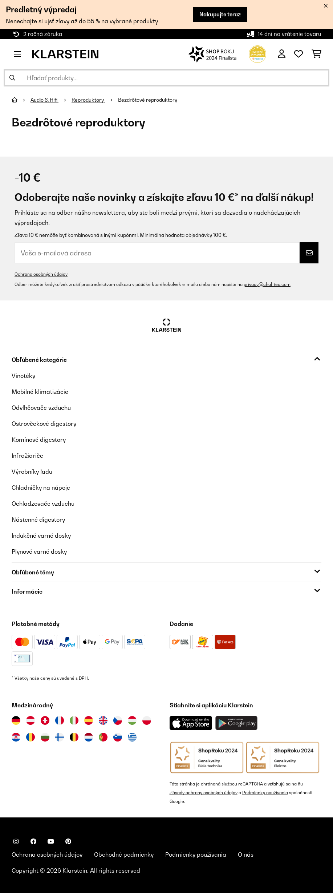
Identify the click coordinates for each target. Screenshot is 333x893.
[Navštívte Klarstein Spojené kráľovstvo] (103, 720)
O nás (245, 854)
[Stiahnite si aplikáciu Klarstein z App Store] (191, 723)
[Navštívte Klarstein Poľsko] (146, 720)
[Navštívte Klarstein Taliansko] (74, 720)
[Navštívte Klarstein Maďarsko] (132, 720)
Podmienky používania (265, 792)
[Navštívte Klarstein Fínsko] (59, 737)
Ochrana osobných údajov (41, 274)
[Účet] (281, 54)
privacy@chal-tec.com (267, 284)
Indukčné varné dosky (41, 535)
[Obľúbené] (298, 54)
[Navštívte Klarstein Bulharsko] (45, 737)
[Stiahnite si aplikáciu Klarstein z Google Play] (236, 723)
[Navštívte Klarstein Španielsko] (88, 720)
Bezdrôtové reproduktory (148, 100)
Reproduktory (88, 100)
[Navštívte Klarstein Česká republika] (117, 720)
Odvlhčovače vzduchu (41, 407)
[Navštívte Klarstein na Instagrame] (16, 841)
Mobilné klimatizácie (40, 391)
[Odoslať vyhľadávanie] (12, 77)
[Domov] (21, 100)
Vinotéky (23, 375)
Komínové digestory (39, 439)
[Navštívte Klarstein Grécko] (132, 737)
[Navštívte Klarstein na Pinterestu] (68, 841)
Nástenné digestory (38, 519)
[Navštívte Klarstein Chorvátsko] (16, 737)
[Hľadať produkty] (166, 77)
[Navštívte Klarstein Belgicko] (74, 737)
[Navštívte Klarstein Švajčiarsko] (45, 720)
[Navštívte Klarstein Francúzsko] (59, 720)
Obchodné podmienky (124, 854)
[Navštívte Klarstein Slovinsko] (117, 737)
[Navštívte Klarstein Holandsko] (88, 737)
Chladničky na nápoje (41, 487)
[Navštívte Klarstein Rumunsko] (30, 737)
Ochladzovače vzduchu (43, 503)
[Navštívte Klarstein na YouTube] (50, 841)
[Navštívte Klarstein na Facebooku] (33, 841)
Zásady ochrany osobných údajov (203, 792)
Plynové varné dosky (39, 551)
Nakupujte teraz (220, 14)
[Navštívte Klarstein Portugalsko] (103, 737)
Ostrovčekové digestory (44, 423)
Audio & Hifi (44, 100)
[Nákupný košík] (316, 54)
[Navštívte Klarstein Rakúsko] (30, 720)
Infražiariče (27, 455)
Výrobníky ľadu (32, 471)
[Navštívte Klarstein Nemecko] (16, 720)
